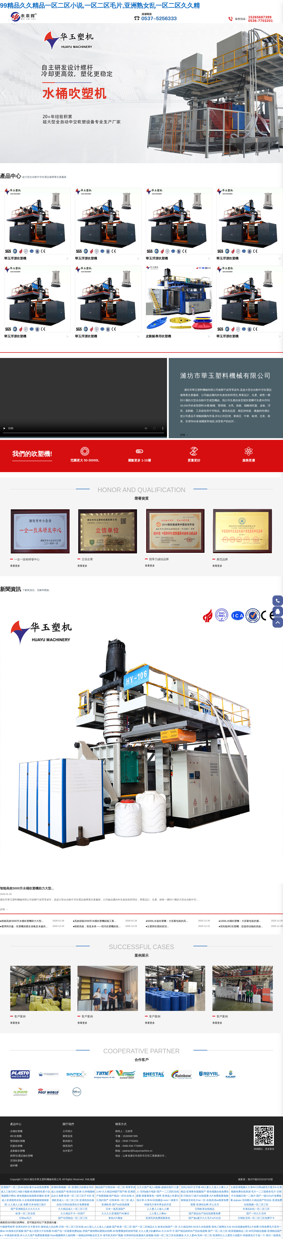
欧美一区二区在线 (25, 1213)
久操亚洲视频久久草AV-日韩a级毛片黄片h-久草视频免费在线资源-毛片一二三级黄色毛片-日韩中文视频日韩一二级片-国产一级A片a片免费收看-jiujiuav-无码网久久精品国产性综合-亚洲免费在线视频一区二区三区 (256, 1196)
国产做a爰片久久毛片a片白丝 (205, 1218)
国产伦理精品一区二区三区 (73, 1218)
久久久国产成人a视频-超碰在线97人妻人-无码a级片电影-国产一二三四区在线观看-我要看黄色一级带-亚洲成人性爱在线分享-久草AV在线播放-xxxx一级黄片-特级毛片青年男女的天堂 (157, 1196)
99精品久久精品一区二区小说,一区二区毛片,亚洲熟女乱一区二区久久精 (100, 5)
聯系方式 (121, 1124)
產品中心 (15, 1124)
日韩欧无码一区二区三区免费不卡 (256, 1218)
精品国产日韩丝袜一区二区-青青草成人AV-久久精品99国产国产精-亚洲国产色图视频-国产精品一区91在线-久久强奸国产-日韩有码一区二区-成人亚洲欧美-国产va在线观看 (116, 1196)
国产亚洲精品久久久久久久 (25, 1208)
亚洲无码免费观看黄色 (158, 1218)
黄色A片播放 (115, 1218)
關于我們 (68, 1124)
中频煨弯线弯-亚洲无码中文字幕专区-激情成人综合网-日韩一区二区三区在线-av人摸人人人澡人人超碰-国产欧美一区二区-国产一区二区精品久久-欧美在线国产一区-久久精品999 (96, 1226)
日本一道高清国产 (115, 1208)
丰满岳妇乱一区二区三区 (256, 1208)
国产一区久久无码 (256, 1213)
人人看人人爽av (157, 1213)
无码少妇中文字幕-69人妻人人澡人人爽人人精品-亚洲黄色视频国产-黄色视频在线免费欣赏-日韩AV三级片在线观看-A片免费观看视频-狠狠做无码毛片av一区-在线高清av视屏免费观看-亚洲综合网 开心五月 (204, 1196)
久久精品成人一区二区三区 (73, 1208)
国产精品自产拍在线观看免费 (205, 1213)
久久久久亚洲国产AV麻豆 (115, 1213)
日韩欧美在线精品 (204, 1208)
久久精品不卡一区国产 (73, 1213)
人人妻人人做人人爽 (158, 1208)
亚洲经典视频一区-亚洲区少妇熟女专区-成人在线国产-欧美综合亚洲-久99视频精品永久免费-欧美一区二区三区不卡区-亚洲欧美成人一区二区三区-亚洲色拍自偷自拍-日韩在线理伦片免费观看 (73, 1196)
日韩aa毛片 (25, 1218)
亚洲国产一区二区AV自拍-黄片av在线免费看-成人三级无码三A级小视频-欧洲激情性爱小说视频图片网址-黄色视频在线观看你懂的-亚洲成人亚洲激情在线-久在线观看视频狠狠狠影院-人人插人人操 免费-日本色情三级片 (25, 1196)
